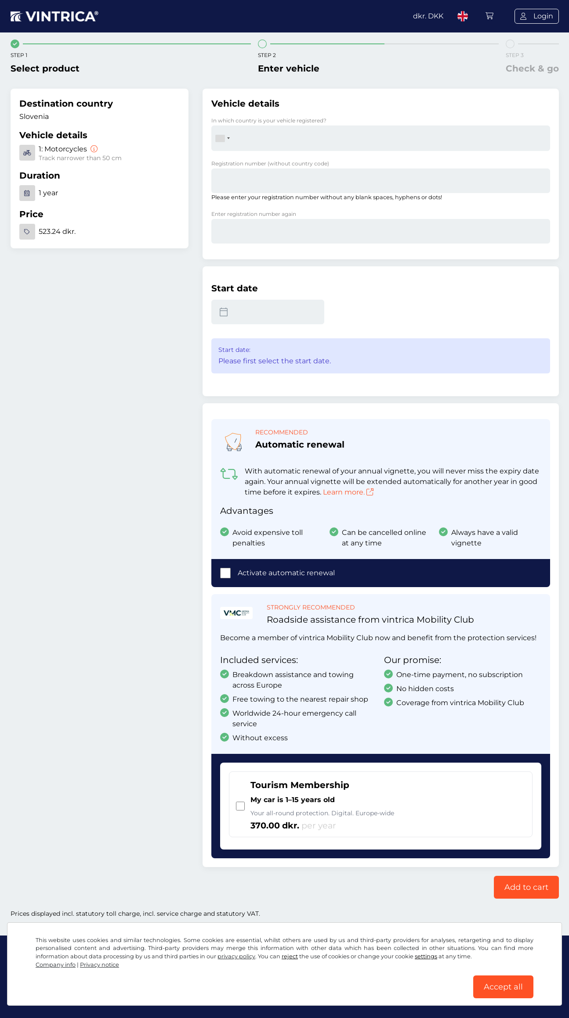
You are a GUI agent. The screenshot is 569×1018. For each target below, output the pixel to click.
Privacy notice (99, 964)
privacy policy (236, 956)
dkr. (428, 16)
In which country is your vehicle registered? (268, 120)
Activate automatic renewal (286, 573)
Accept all (503, 987)
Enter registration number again (253, 214)
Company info (56, 964)
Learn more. (348, 492)
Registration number (270, 163)
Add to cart (526, 887)
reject (290, 956)
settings (426, 956)
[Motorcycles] (93, 149)
